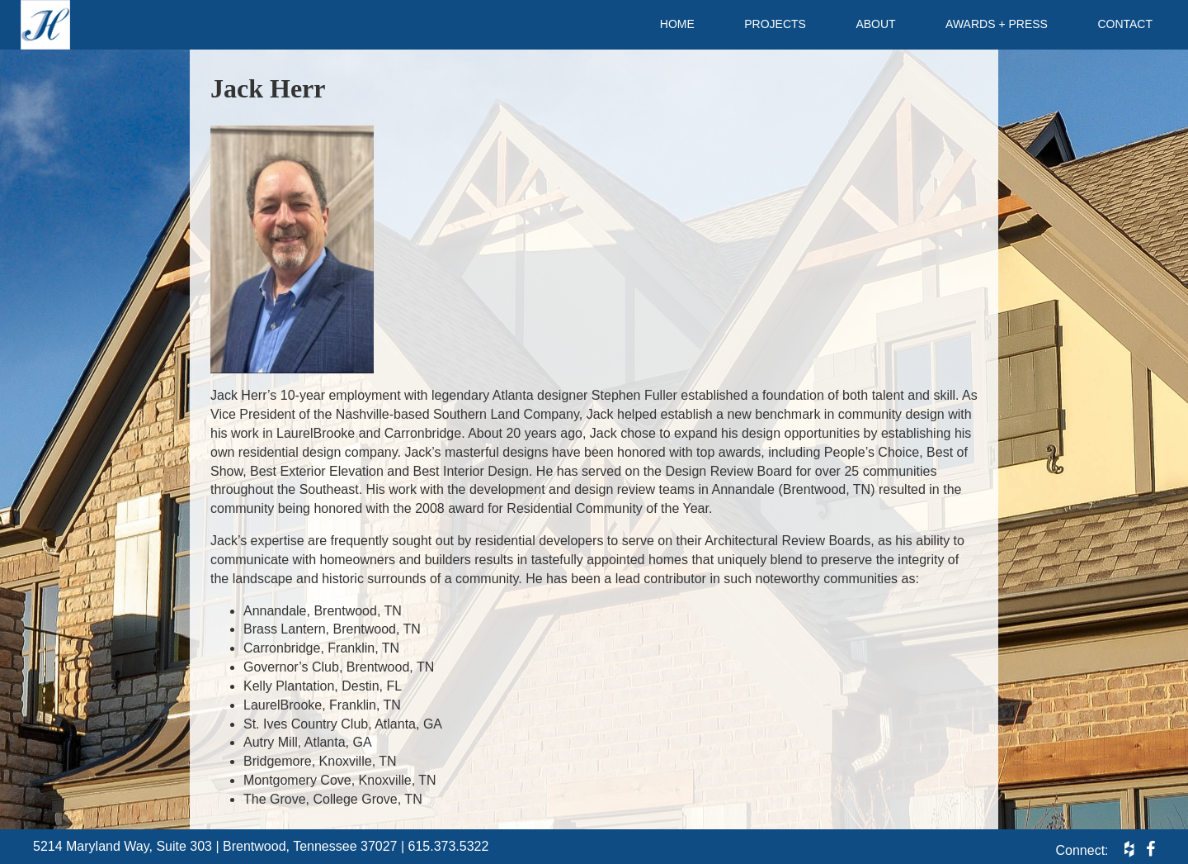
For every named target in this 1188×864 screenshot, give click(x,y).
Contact (1125, 24)
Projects (775, 24)
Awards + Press (996, 24)
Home (677, 24)
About (875, 24)
